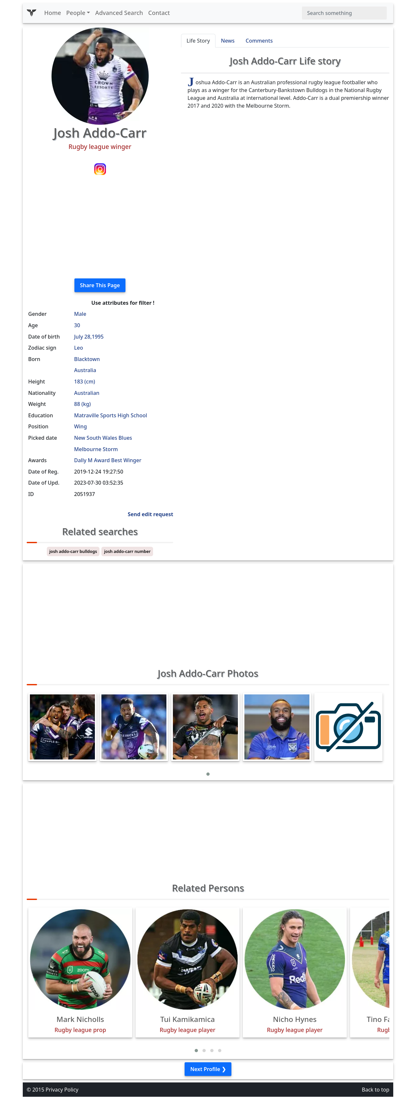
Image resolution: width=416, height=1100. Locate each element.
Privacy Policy (62, 1089)
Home (52, 13)
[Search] (344, 13)
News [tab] (228, 40)
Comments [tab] (259, 40)
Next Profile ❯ (208, 1069)
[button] (208, 774)
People (75, 13)
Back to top (375, 1089)
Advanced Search (119, 13)
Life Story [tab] (198, 40)
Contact (159, 13)
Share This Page (100, 285)
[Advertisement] (100, 227)
